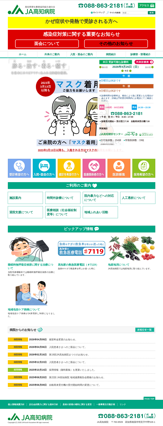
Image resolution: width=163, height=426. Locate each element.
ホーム (22, 54)
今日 (126, 71)
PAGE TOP (149, 399)
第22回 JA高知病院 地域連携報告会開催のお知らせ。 (77, 377)
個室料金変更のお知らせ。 (63, 339)
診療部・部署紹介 (140, 54)
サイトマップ (99, 12)
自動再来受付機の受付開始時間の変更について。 (75, 385)
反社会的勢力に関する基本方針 (43, 404)
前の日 (105, 67)
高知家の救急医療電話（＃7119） (78, 264)
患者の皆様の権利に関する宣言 (77, 404)
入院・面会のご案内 (81, 54)
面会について (47, 43)
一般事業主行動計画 (105, 404)
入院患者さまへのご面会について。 (68, 347)
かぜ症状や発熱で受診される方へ (81, 21)
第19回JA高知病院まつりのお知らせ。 (69, 354)
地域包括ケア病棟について (24, 309)
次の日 (148, 67)
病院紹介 (111, 54)
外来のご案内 (52, 54)
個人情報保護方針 (16, 404)
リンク (123, 404)
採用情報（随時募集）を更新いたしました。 (72, 370)
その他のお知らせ (116, 43)
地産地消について (118, 264)
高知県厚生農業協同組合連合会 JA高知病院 (31, 9)
